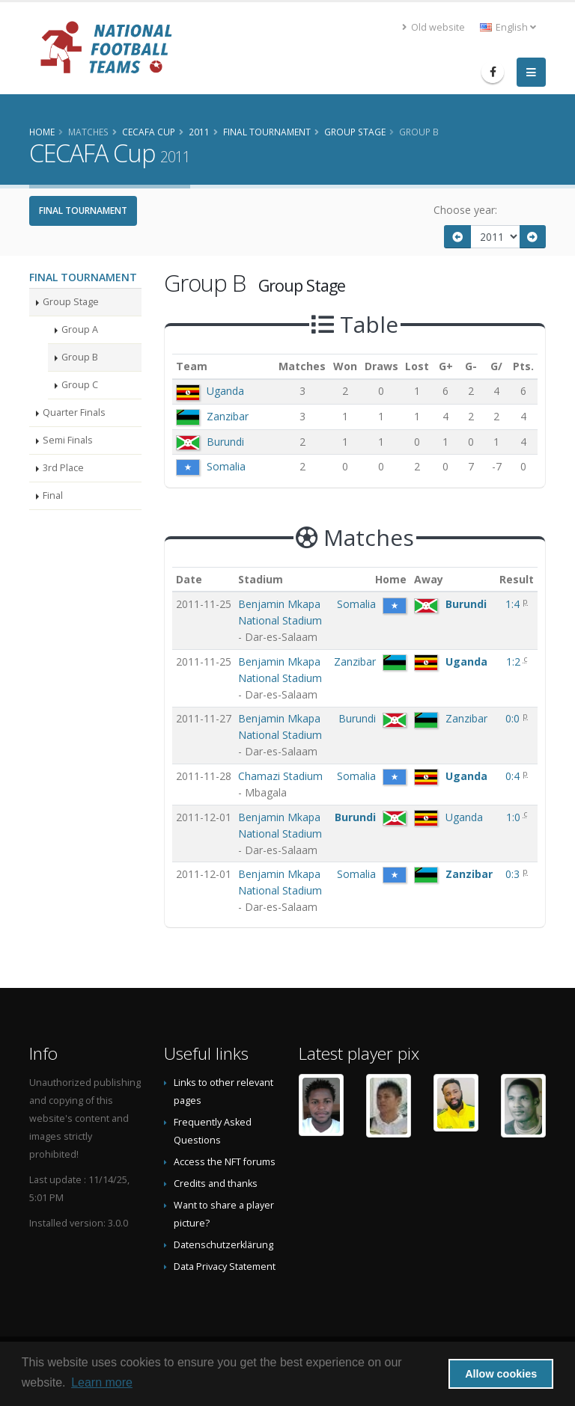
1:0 (514, 817)
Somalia (226, 466)
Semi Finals (68, 440)
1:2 (514, 661)
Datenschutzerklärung (223, 1244)
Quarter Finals (74, 412)
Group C (79, 384)
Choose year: (465, 210)
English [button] (508, 27)
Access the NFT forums (225, 1161)
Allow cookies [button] (501, 1374)
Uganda (225, 391)
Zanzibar (228, 416)
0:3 (514, 874)
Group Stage (71, 301)
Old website (433, 27)
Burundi (225, 442)
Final (53, 495)
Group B (79, 357)
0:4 (514, 776)
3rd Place (63, 467)
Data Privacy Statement (225, 1266)
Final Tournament (83, 210)
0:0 (514, 718)
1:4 (514, 604)
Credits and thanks (216, 1183)
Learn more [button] (102, 1382)
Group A (79, 329)
